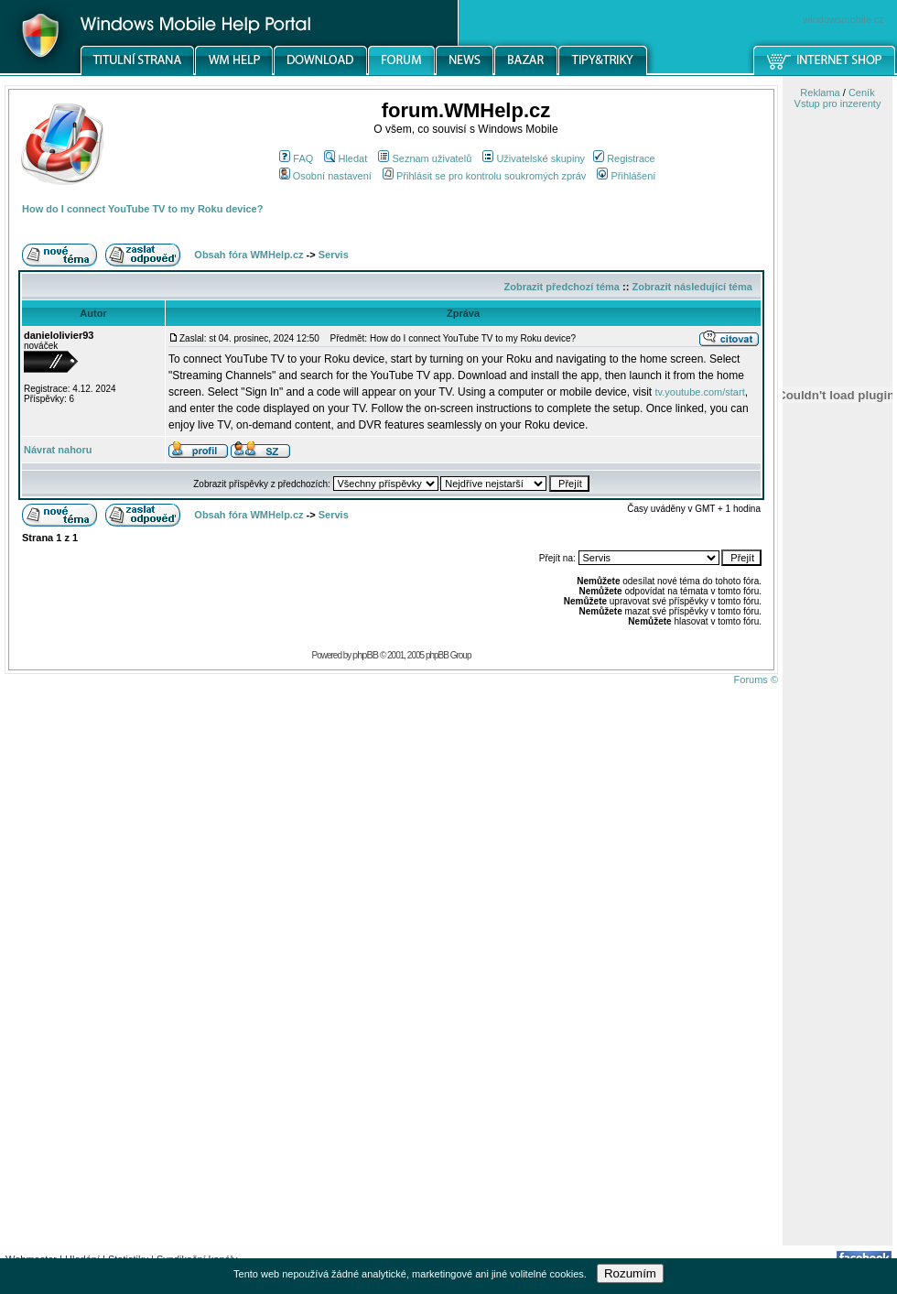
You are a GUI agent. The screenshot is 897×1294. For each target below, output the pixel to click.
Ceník (861, 92)
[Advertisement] (837, 955)
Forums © (756, 679)
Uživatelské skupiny (533, 158)
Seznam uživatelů (424, 158)
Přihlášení (626, 175)
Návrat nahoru (58, 449)
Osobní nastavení (325, 175)
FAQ (296, 158)
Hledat (345, 158)
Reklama (819, 92)
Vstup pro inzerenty (837, 103)
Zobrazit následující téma (691, 286)
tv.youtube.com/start (699, 391)
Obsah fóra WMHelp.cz (248, 254)
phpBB (365, 654)
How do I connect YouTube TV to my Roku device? (142, 208)
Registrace (624, 158)
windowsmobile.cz (843, 19)
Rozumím (630, 1273)
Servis (334, 254)
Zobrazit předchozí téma (561, 286)
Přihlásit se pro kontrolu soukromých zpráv (484, 175)
